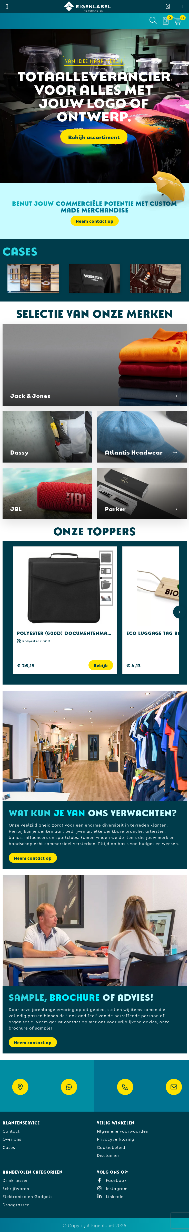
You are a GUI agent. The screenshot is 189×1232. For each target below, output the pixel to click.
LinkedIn (110, 1196)
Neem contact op (95, 221)
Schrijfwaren (16, 1188)
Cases (9, 1147)
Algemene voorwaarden (122, 1130)
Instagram (112, 1188)
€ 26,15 (26, 665)
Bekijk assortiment (94, 136)
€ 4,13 (133, 665)
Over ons (12, 1138)
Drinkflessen (16, 1180)
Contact (11, 1130)
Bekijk (101, 665)
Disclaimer (108, 1155)
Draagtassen (16, 1204)
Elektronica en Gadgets (28, 1196)
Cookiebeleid (111, 1147)
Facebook (112, 1180)
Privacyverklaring (115, 1138)
